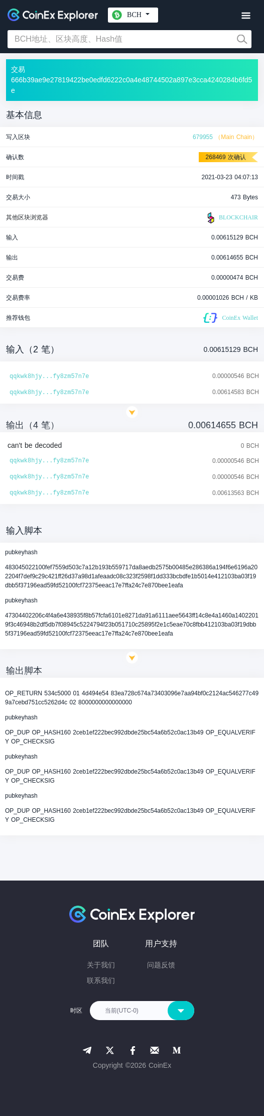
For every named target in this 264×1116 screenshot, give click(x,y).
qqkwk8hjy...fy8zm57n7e (49, 376)
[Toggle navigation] (245, 16)
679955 (203, 137)
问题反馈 (161, 965)
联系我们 (101, 980)
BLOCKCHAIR (231, 218)
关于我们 (101, 965)
